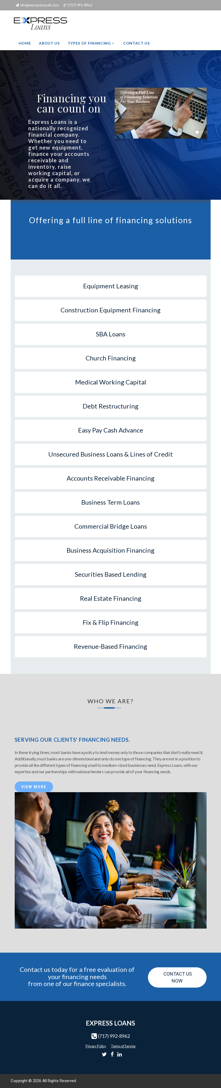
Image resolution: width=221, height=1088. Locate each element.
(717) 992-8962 (114, 1036)
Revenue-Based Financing (110, 646)
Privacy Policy (96, 1046)
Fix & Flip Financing (110, 622)
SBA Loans (110, 334)
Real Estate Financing (110, 598)
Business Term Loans (110, 502)
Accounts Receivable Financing (110, 478)
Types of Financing (91, 43)
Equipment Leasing (110, 286)
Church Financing (111, 358)
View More (33, 787)
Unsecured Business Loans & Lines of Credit (110, 454)
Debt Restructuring (110, 406)
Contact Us (136, 43)
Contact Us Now (177, 977)
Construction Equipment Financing (110, 310)
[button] (121, 114)
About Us (49, 43)
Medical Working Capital (110, 382)
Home (25, 43)
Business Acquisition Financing (110, 550)
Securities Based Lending (110, 574)
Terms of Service (123, 1046)
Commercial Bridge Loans (110, 526)
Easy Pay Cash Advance (110, 430)
